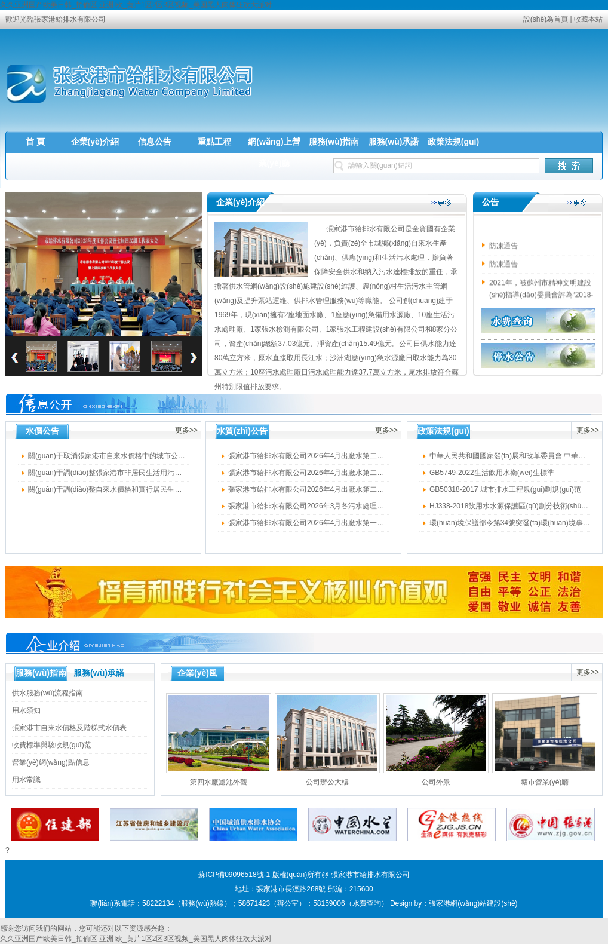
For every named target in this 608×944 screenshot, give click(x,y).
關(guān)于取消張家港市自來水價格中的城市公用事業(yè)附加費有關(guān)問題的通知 (166, 456)
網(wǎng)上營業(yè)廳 (274, 152)
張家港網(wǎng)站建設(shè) (473, 903)
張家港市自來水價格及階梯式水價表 (69, 728)
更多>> (186, 430)
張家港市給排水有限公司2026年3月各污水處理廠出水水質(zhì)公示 (334, 506)
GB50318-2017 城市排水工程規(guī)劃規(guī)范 (505, 489)
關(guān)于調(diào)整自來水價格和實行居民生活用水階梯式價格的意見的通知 (151, 489)
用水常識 (26, 780)
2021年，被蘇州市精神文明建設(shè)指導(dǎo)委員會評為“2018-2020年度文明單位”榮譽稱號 (541, 296)
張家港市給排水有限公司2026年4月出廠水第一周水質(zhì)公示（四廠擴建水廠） (356, 523)
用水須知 (26, 710)
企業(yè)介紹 (95, 141)
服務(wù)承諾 (394, 141)
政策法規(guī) (453, 141)
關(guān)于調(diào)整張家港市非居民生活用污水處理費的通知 (126, 472)
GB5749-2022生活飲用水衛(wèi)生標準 (491, 472)
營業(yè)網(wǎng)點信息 (51, 762)
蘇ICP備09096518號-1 (234, 875)
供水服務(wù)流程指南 (47, 693)
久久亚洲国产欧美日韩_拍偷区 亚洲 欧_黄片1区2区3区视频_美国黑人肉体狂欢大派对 (136, 5)
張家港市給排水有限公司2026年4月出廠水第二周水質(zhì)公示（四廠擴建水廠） (356, 456)
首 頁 (35, 141)
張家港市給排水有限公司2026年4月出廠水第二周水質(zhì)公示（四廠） (342, 472)
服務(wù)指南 (334, 141)
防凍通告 (503, 247)
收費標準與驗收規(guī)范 (51, 745)
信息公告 (154, 141)
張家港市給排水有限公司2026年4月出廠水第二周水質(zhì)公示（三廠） (342, 489)
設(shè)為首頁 (545, 19)
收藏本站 (588, 19)
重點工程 (214, 141)
